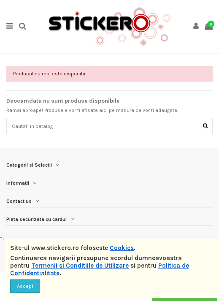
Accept (25, 286)
